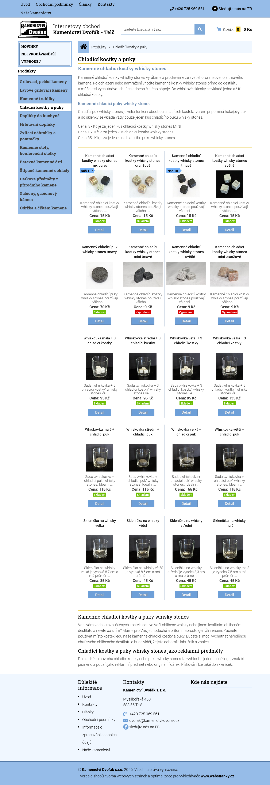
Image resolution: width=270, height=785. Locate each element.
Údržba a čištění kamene (43, 207)
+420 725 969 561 (189, 8)
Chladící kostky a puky (42, 107)
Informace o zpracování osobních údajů (99, 735)
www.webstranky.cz (217, 775)
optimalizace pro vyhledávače (176, 775)
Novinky (29, 46)
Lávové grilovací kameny (44, 90)
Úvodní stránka (83, 47)
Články (85, 4)
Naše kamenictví (35, 12)
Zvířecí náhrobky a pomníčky (37, 135)
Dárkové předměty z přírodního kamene (39, 182)
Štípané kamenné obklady (44, 170)
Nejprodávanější (38, 54)
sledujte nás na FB (144, 726)
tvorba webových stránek (126, 775)
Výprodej (31, 61)
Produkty (98, 47)
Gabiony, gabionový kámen (38, 196)
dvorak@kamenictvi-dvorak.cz (154, 720)
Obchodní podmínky (54, 4)
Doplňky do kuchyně (39, 115)
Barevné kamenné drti (41, 161)
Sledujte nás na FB (232, 8)
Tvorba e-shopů (91, 775)
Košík (234, 29)
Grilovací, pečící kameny (43, 81)
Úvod (25, 4)
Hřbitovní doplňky (37, 124)
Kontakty (106, 4)
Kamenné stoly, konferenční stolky (38, 150)
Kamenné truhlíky (37, 98)
